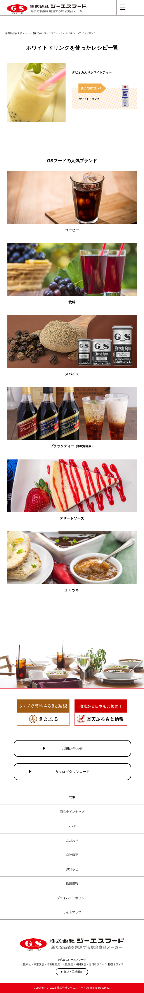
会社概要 (72, 855)
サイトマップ (72, 912)
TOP (72, 797)
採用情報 (72, 883)
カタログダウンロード (72, 772)
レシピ (72, 826)
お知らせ (72, 869)
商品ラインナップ (72, 811)
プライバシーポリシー (72, 898)
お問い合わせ (72, 748)
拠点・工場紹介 (73, 971)
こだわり (72, 840)
